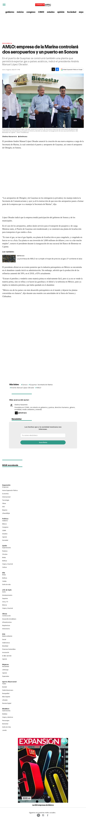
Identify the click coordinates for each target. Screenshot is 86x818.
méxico (20, 12)
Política (5, 519)
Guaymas (33, 385)
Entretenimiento (7, 595)
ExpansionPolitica (47, 815)
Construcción (6, 616)
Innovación (5, 652)
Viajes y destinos (7, 717)
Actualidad (5, 666)
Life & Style (7, 590)
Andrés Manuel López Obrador (22, 388)
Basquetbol (5, 693)
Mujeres (4, 510)
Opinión (4, 537)
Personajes (5, 720)
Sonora (24, 385)
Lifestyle (5, 700)
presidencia (7, 43)
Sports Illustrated (9, 682)
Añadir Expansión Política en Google (72, 69)
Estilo (4, 592)
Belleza (4, 561)
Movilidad (5, 646)
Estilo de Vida (6, 727)
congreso (30, 12)
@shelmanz (22, 136)
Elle (3, 573)
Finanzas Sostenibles (9, 649)
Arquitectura (6, 625)
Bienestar (5, 724)
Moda (4, 557)
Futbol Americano (7, 690)
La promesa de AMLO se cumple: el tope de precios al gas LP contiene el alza (49, 258)
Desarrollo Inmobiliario (9, 619)
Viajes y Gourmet (7, 564)
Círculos (4, 554)
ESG (3, 506)
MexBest (5, 709)
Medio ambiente (7, 636)
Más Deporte (6, 697)
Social (4, 639)
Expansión (6, 485)
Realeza (4, 551)
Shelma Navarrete (21, 405)
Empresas (21, 256)
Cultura (4, 567)
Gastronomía (6, 711)
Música (4, 605)
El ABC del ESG (6, 656)
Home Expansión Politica (10, 490)
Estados (4, 534)
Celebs (4, 581)
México (4, 524)
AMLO (39, 388)
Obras (4, 503)
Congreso (5, 527)
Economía (5, 493)
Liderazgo (5, 670)
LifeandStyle (6, 513)
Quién (4, 546)
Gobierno (5, 520)
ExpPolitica (38, 815)
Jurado (4, 730)
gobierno (9, 12)
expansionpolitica (43, 815)
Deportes (5, 598)
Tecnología (5, 500)
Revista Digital (6, 703)
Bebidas (4, 714)
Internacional (6, 497)
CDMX (41, 12)
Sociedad (71, 12)
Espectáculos (6, 547)
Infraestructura (7, 622)
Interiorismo (6, 629)
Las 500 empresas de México (43, 805)
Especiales (5, 676)
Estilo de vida (6, 584)
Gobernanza (6, 643)
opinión (60, 12)
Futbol (4, 684)
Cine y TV (5, 602)
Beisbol (4, 687)
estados (51, 12)
